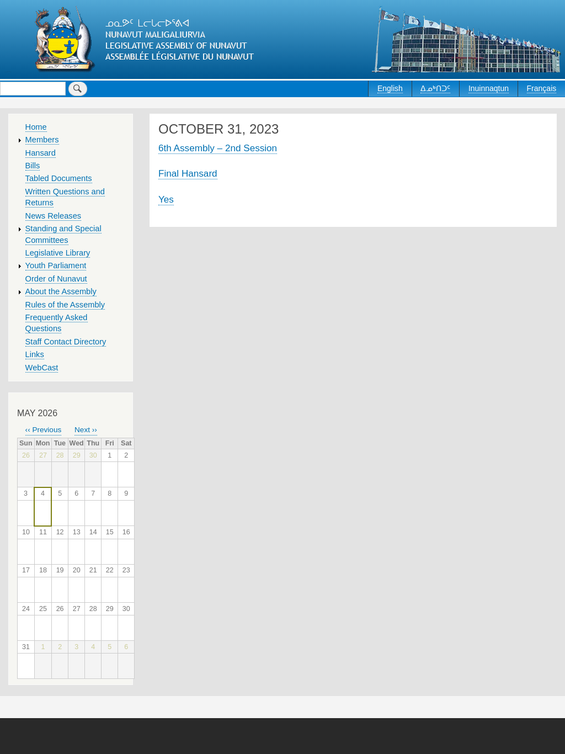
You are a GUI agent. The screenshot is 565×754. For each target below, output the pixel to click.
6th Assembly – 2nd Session (217, 147)
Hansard (40, 152)
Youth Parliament (56, 265)
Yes (166, 199)
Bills (32, 165)
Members (42, 139)
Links (34, 354)
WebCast (41, 367)
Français (542, 88)
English (390, 88)
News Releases (53, 215)
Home (36, 127)
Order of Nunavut (56, 278)
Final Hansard (187, 173)
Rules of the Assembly (65, 304)
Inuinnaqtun (488, 88)
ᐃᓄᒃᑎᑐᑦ (435, 88)
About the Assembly (61, 291)
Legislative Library (57, 252)
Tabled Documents (58, 178)
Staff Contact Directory (65, 341)
